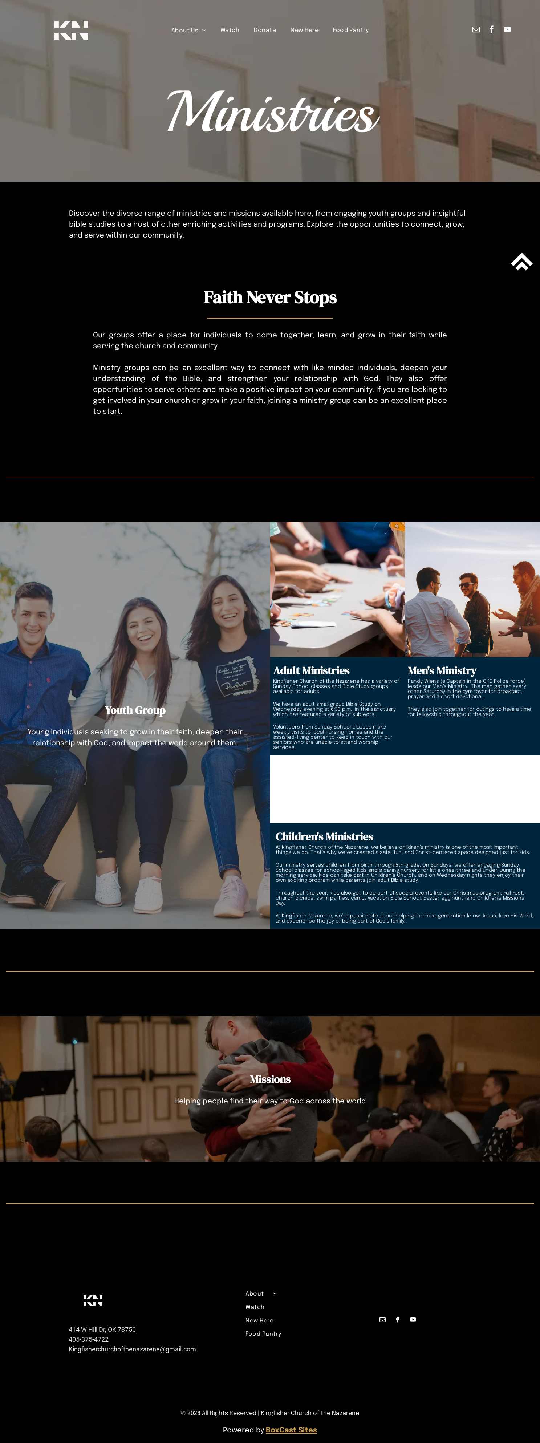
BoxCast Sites (291, 1430)
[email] (476, 30)
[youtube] (507, 30)
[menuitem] (188, 30)
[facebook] (491, 30)
